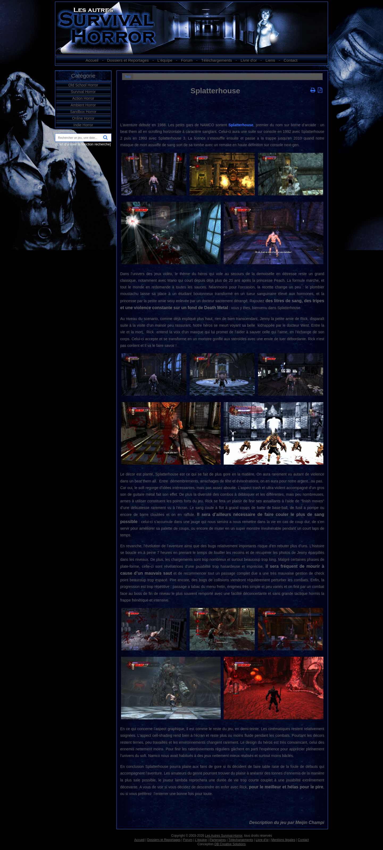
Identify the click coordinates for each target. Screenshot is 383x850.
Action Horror (83, 98)
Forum (186, 60)
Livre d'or (249, 60)
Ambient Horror (83, 105)
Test (128, 77)
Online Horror (83, 118)
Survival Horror (83, 92)
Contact (291, 60)
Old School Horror (83, 85)
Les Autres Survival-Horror (223, 836)
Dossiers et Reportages (128, 60)
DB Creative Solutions (229, 844)
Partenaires (218, 840)
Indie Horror (83, 125)
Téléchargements (216, 60)
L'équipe (164, 60)
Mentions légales (283, 840)
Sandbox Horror (83, 112)
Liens (270, 60)
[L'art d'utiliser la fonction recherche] (83, 144)
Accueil (92, 60)
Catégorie (83, 76)
